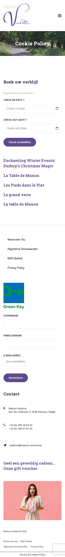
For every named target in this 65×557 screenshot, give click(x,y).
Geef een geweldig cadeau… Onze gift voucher (29, 466)
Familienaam (12, 335)
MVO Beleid (14, 258)
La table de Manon (20, 204)
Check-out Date (15, 119)
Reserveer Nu (16, 239)
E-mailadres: (31, 360)
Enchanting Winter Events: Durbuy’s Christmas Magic (29, 163)
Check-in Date (14, 99)
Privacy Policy (15, 268)
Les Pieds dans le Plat (23, 185)
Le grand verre (17, 194)
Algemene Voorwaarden (22, 249)
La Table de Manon (21, 175)
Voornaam (10, 315)
